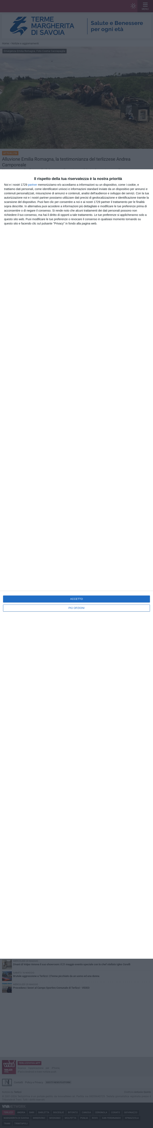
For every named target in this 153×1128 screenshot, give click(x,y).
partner (32, 184)
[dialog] (76, 564)
